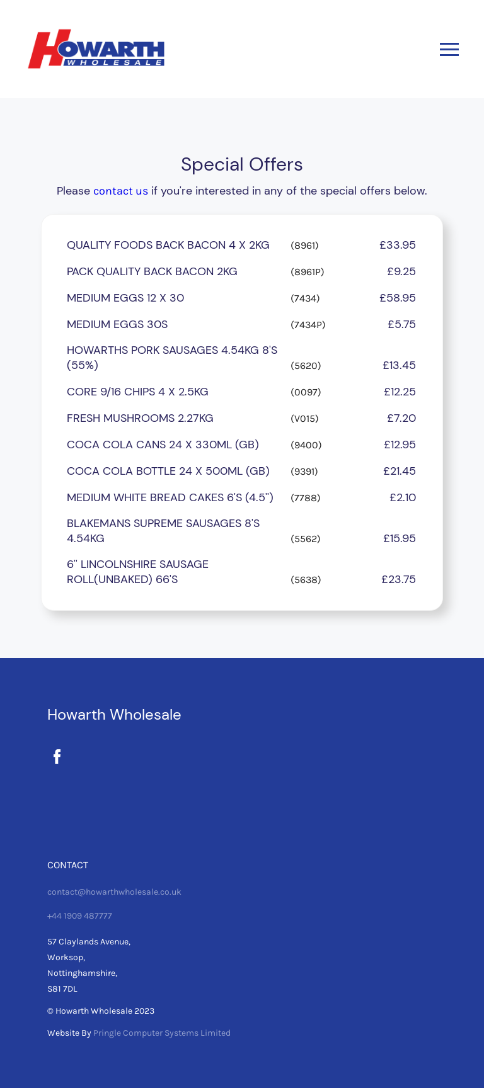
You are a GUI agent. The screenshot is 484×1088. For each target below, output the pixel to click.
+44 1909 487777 (79, 915)
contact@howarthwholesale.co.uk (114, 892)
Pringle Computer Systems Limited (162, 1033)
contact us (120, 191)
